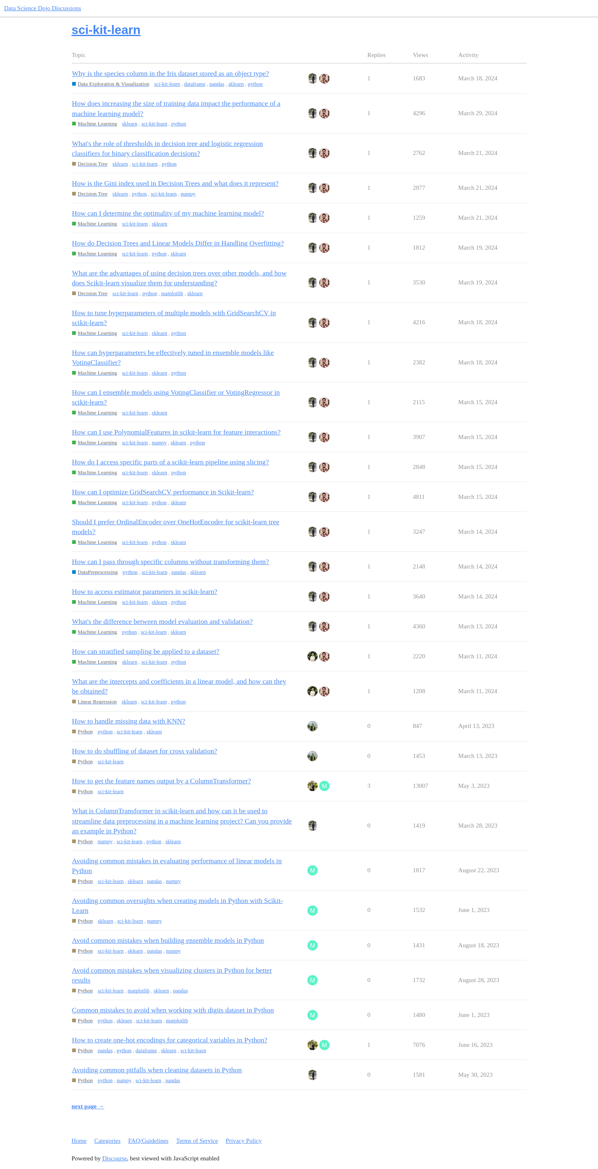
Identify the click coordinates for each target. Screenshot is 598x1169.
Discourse (114, 1158)
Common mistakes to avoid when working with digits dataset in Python (173, 1010)
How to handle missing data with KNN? (128, 721)
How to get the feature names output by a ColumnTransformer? (161, 781)
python (255, 84)
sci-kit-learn (167, 84)
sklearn (236, 84)
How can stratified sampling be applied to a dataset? (146, 651)
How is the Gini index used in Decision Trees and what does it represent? (175, 183)
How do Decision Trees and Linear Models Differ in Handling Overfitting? (178, 243)
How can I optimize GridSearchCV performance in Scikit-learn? (163, 492)
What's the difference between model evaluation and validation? (162, 621)
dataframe (194, 84)
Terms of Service (197, 1140)
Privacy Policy (244, 1140)
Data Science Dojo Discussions (42, 8)
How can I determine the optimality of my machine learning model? (168, 213)
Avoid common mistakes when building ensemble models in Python (168, 940)
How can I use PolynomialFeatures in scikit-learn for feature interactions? (176, 432)
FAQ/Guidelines (148, 1140)
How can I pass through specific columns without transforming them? (170, 562)
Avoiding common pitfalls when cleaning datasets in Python (157, 1070)
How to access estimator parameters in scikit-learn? (145, 592)
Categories (107, 1140)
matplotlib (172, 293)
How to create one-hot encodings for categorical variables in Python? (170, 1040)
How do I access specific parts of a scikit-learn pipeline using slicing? (170, 462)
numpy (188, 194)
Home (79, 1140)
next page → (88, 1106)
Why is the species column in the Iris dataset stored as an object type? (170, 73)
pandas (216, 84)
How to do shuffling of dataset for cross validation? (145, 751)
